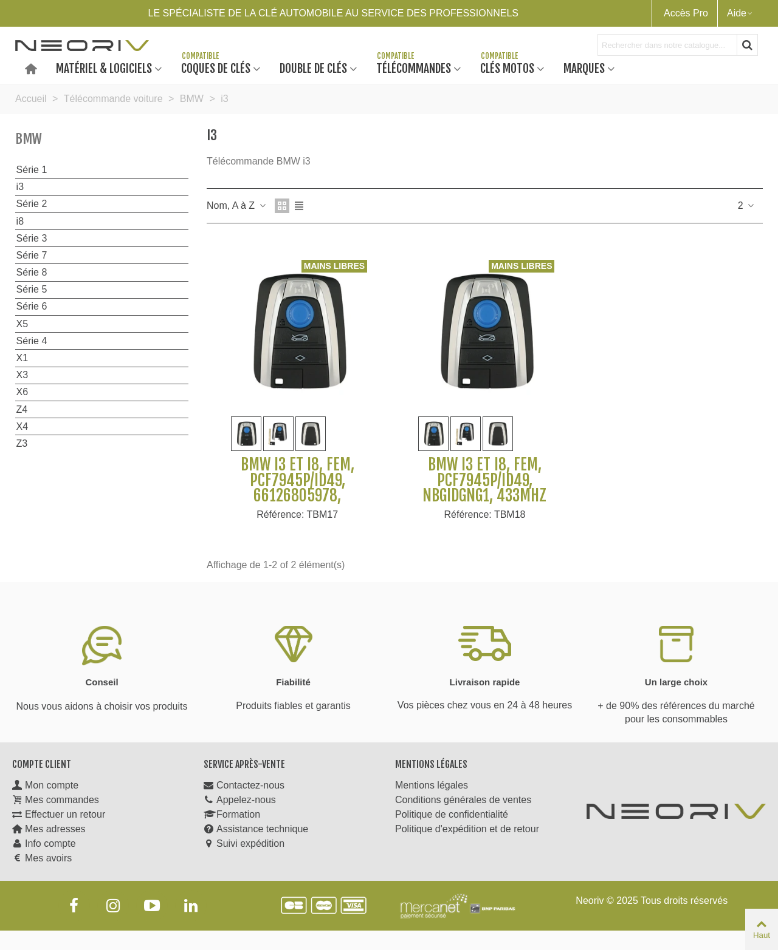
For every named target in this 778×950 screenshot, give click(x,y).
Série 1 (31, 170)
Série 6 (31, 306)
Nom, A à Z (237, 205)
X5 (22, 324)
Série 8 (31, 272)
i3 (20, 187)
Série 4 (31, 341)
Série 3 (31, 238)
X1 (22, 358)
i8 (20, 221)
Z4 (22, 409)
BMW (28, 139)
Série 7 (31, 255)
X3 (22, 375)
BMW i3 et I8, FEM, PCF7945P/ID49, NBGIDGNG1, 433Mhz (484, 480)
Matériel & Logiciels (104, 67)
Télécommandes (413, 67)
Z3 (22, 443)
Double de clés (313, 67)
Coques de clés (215, 67)
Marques (584, 67)
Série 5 (31, 289)
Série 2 (31, 203)
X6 (22, 392)
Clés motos (507, 67)
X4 (22, 426)
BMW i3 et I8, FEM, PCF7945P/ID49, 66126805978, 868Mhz (297, 488)
